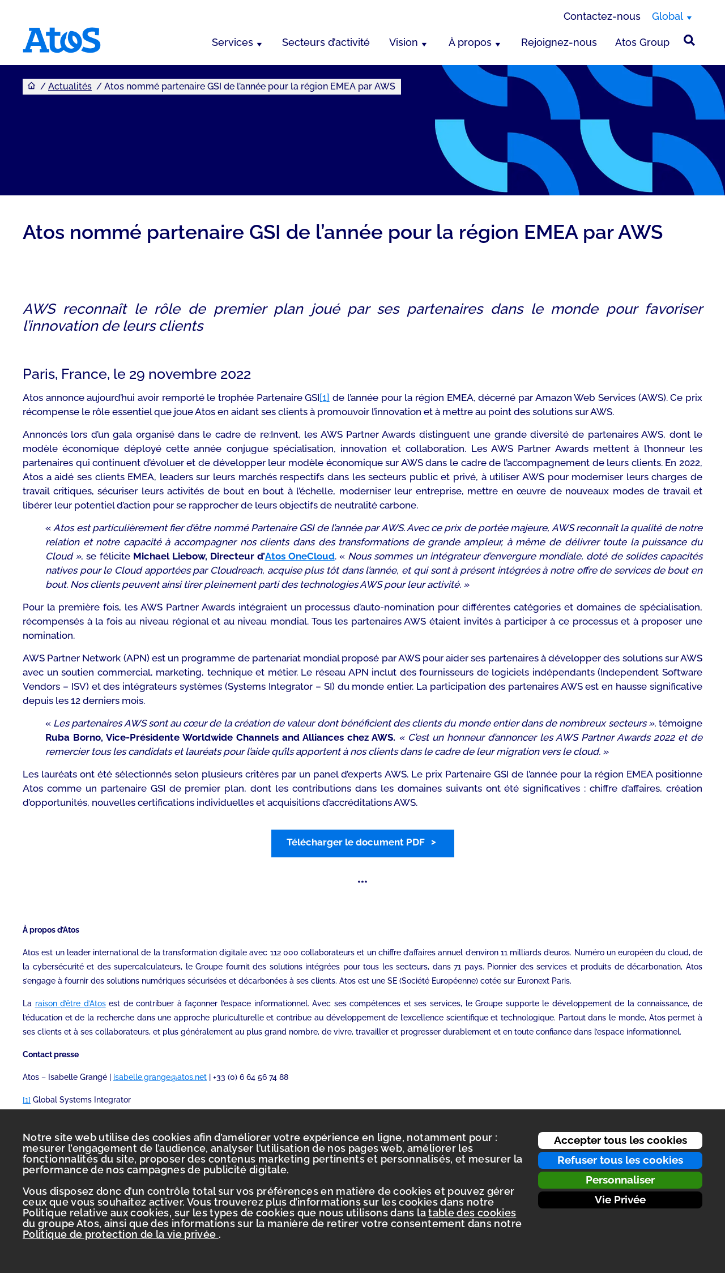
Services (232, 42)
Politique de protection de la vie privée (121, 1234)
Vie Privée (620, 1199)
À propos (470, 42)
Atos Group (642, 42)
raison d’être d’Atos (70, 1003)
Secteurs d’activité (326, 42)
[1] (324, 397)
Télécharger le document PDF (356, 842)
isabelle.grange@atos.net (160, 1077)
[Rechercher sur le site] (689, 40)
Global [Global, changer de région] (667, 16)
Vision (403, 42)
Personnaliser (620, 1179)
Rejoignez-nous (559, 42)
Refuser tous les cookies (620, 1160)
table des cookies (472, 1213)
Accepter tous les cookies (620, 1140)
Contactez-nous (602, 16)
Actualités (70, 86)
